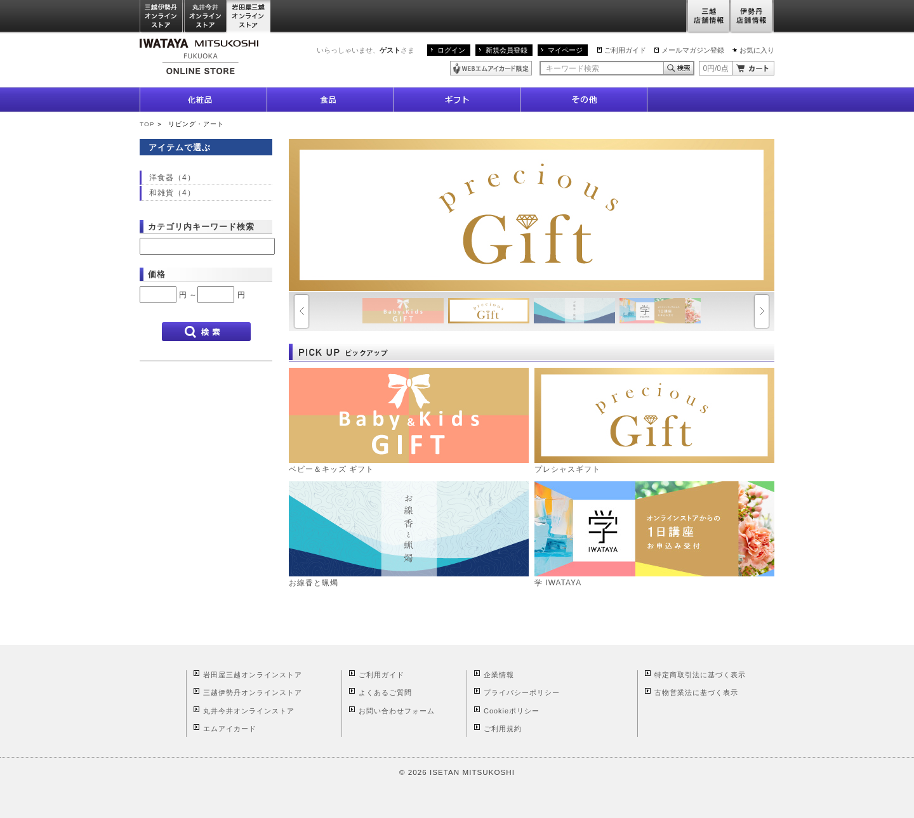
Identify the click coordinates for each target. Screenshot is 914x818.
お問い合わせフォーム (397, 711)
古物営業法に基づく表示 (696, 692)
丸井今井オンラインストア (205, 17)
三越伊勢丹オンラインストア (162, 17)
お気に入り (756, 50)
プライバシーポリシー (522, 692)
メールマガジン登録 (692, 50)
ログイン (451, 50)
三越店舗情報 (708, 17)
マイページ (565, 50)
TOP (147, 123)
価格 (157, 274)
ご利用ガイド (625, 50)
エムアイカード (229, 728)
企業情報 (499, 674)
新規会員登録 (506, 50)
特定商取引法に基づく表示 (700, 674)
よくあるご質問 (385, 692)
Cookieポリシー (512, 711)
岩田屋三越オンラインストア (249, 17)
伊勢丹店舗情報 (752, 17)
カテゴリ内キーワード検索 (201, 226)
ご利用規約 (503, 728)
